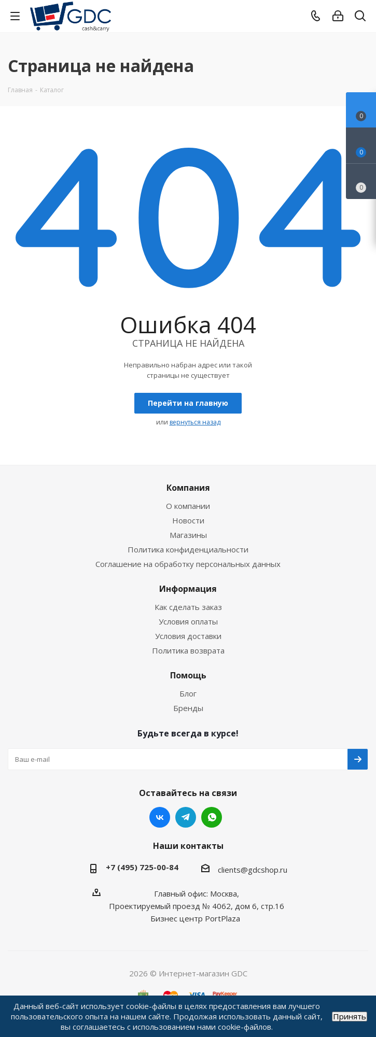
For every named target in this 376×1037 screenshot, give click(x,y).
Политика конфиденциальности (188, 549)
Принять (349, 1016)
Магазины (188, 535)
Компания (188, 487)
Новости (188, 520)
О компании (188, 506)
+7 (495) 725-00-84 (142, 867)
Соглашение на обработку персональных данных (188, 564)
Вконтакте (159, 817)
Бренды (188, 708)
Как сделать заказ (188, 607)
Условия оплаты (188, 621)
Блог (188, 693)
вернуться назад (195, 422)
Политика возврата (188, 650)
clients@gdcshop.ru (252, 869)
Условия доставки (188, 636)
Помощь (188, 675)
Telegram (185, 817)
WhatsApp (211, 817)
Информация (188, 588)
